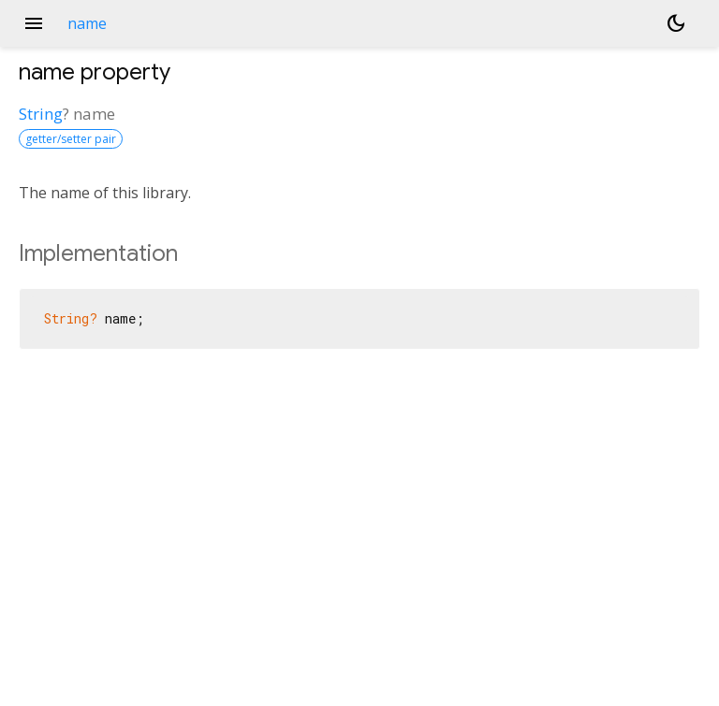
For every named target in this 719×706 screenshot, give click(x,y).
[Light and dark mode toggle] (676, 23)
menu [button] (33, 23)
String (41, 113)
